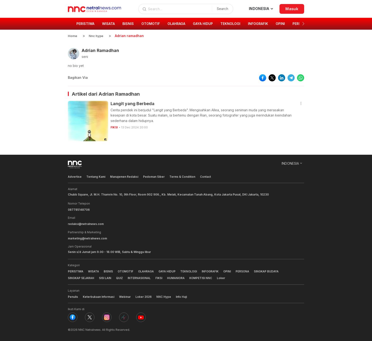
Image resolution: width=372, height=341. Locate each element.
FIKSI (114, 127)
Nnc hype (97, 36)
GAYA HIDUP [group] (203, 24)
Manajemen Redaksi (125, 176)
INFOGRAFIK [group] (258, 24)
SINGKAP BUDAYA (272, 271)
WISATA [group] (108, 24)
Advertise (75, 176)
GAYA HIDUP (170, 271)
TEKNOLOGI (192, 271)
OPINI (232, 271)
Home (72, 36)
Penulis (73, 296)
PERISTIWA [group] (85, 24)
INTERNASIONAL (141, 277)
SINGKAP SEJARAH (81, 277)
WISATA (94, 271)
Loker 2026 (144, 296)
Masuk (291, 8)
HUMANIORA (178, 277)
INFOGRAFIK (214, 271)
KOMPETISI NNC (204, 277)
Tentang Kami (96, 176)
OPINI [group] (280, 24)
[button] (303, 24)
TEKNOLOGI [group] (230, 24)
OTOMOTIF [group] (150, 24)
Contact (207, 176)
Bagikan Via (78, 77)
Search (221, 8)
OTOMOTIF (126, 271)
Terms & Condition (184, 176)
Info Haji (182, 296)
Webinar (125, 296)
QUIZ (120, 277)
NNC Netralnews (89, 329)
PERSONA (247, 271)
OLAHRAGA (148, 271)
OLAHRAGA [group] (176, 24)
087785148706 (79, 209)
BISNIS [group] (128, 24)
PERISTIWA (76, 271)
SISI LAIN (106, 277)
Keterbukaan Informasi (99, 296)
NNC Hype (164, 296)
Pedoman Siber (155, 176)
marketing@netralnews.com (88, 238)
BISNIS (109, 271)
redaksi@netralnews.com (86, 223)
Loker (224, 277)
